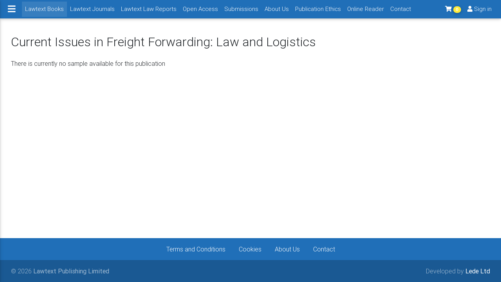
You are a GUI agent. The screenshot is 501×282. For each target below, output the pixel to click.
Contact (400, 12)
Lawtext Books (46, 11)
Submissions (241, 12)
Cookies (250, 249)
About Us (277, 12)
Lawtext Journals (92, 12)
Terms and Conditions (195, 249)
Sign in (479, 12)
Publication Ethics (318, 12)
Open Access (200, 12)
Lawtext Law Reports (149, 12)
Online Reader (365, 12)
